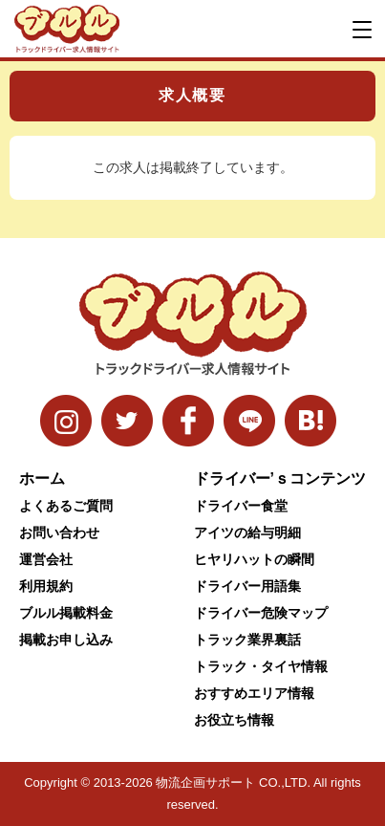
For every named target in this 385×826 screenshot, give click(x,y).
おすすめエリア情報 (254, 693)
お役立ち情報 (234, 720)
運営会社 (46, 559)
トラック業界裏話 (247, 639)
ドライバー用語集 (247, 586)
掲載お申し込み (66, 639)
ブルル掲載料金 (66, 612)
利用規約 (46, 586)
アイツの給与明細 (247, 532)
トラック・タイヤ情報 (261, 666)
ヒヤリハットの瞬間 (254, 559)
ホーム (42, 478)
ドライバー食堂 (241, 505)
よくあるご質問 (66, 505)
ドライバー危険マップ (261, 612)
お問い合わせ (59, 532)
